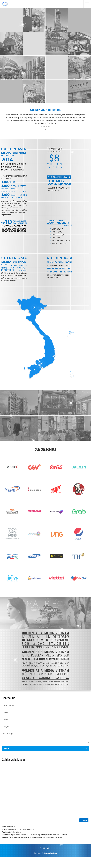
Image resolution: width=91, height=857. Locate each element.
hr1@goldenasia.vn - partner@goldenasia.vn (20, 829)
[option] (19, 415)
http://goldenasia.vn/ (14, 832)
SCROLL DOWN (45, 126)
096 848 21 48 (11, 826)
